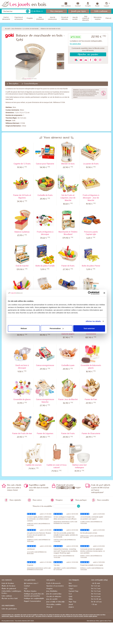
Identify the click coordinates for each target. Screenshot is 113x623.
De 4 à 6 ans (96, 594)
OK (78, 506)
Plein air (49, 607)
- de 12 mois (95, 583)
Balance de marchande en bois (50, 29)
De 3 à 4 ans (96, 591)
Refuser (24, 328)
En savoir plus (75, 44)
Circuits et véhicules (53, 596)
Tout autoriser (89, 328)
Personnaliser (56, 328)
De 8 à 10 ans (96, 599)
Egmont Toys (73, 591)
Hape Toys (72, 602)
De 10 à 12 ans (96, 602)
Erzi (70, 594)
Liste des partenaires (9, 609)
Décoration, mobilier (53, 604)
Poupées (49, 588)
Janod (71, 604)
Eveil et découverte (53, 583)
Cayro (71, 588)
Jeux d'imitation (16, 29)
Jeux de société (51, 599)
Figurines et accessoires (55, 586)
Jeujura (71, 607)
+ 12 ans (94, 604)
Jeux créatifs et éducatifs (55, 602)
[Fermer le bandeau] (104, 293)
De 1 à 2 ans (95, 586)
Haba (70, 599)
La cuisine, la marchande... (31, 29)
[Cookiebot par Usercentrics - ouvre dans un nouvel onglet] (89, 293)
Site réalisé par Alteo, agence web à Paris (99, 621)
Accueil (7, 29)
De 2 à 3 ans (95, 588)
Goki (13, 120)
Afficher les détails (93, 321)
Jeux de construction (53, 594)
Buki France (73, 586)
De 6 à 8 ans (95, 596)
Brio (70, 583)
